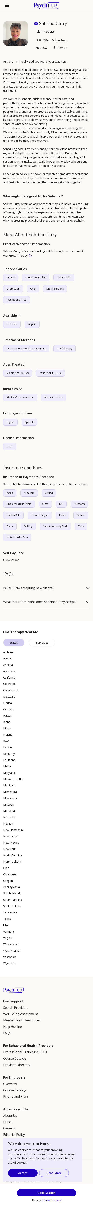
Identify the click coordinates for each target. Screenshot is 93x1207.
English (10, 422)
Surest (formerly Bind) (55, 526)
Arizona (8, 665)
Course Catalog (14, 1058)
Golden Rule (13, 515)
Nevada (8, 823)
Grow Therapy (52, 1200)
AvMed (49, 493)
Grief (33, 288)
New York (12, 324)
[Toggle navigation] (7, 6)
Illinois (7, 728)
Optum (81, 515)
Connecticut (10, 690)
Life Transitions (55, 288)
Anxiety (11, 277)
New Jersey (10, 836)
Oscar (10, 526)
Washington (10, 944)
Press (7, 1122)
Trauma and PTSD (17, 299)
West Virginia (11, 950)
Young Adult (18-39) (50, 373)
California (9, 677)
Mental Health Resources (22, 1020)
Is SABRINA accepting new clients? (28, 588)
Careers (9, 1128)
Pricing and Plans (16, 1096)
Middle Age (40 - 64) (18, 373)
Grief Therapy (64, 348)
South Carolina (12, 900)
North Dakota (12, 861)
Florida (7, 703)
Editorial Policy (14, 1134)
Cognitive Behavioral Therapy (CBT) (26, 348)
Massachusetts (13, 779)
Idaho (6, 722)
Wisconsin (9, 957)
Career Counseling (35, 277)
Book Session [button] (47, 1192)
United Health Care (17, 537)
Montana (9, 811)
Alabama (8, 652)
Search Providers (15, 1007)
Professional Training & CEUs (25, 1052)
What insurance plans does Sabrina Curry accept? (39, 602)
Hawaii (7, 715)
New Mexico (11, 842)
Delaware (9, 696)
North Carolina (12, 855)
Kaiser (62, 515)
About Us (10, 1115)
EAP (61, 504)
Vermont (8, 931)
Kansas (7, 747)
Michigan (9, 785)
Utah (6, 925)
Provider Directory (16, 1065)
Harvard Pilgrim (39, 515)
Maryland (9, 773)
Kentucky (9, 754)
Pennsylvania (11, 887)
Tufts (81, 526)
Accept (23, 1173)
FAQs (7, 1033)
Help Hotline (12, 1026)
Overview (10, 1084)
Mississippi (10, 798)
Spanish (29, 422)
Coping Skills (64, 277)
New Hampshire (13, 830)
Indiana (7, 734)
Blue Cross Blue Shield (19, 504)
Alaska (7, 658)
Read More (54, 1173)
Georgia (8, 709)
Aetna (10, 493)
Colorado (9, 684)
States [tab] (14, 642)
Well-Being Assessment (20, 1014)
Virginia (32, 324)
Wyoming (9, 963)
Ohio (6, 868)
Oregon (8, 881)
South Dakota (12, 906)
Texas (7, 919)
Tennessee (10, 912)
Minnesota (10, 792)
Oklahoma (9, 874)
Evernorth (79, 504)
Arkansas (9, 671)
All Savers (29, 493)
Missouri (8, 804)
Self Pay (28, 526)
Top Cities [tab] (42, 642)
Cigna (45, 504)
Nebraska (9, 817)
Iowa (6, 741)
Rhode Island (11, 893)
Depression (13, 288)
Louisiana (9, 760)
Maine (7, 766)
